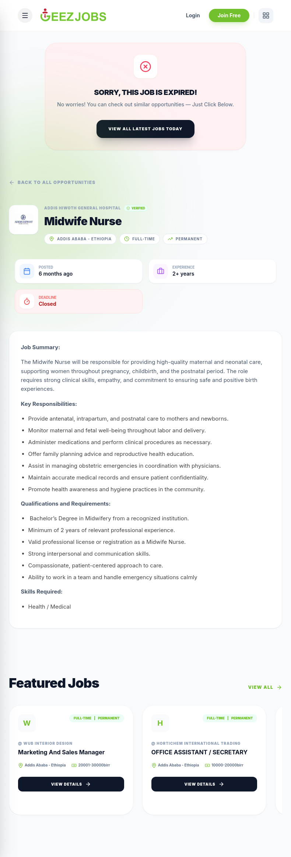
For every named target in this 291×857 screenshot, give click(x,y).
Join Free (229, 15)
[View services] (266, 15)
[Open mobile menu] (25, 15)
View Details (73, 785)
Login (193, 15)
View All (265, 688)
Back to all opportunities (52, 182)
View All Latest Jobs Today (145, 128)
